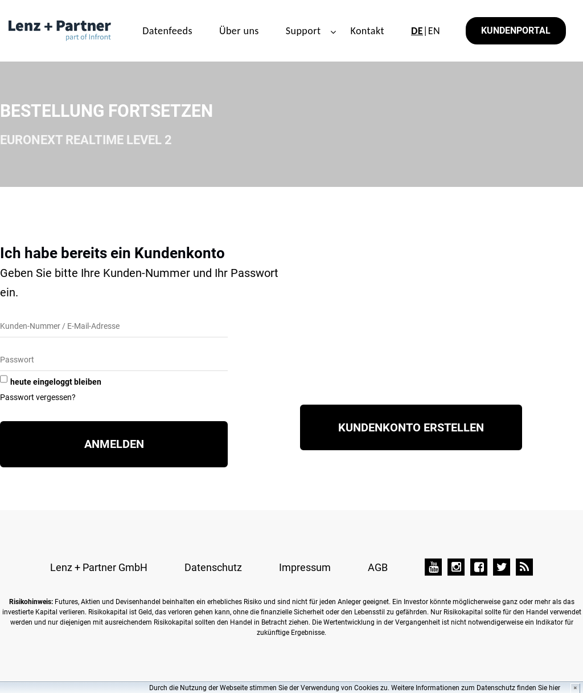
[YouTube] (433, 567)
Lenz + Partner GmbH (98, 567)
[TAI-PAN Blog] (524, 567)
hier (554, 688)
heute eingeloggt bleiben (55, 381)
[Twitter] (501, 567)
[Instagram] (456, 567)
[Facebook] (478, 567)
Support (303, 31)
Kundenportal (516, 30)
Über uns (239, 31)
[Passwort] (114, 360)
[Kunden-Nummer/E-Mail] (114, 326)
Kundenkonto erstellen (411, 427)
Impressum (305, 567)
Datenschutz (213, 567)
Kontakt (367, 31)
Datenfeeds (167, 31)
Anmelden (114, 444)
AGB (378, 567)
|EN (425, 31)
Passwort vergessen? (38, 397)
